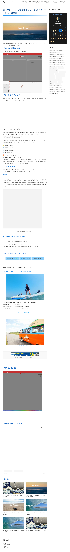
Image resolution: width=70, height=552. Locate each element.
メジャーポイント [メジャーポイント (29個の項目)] (54, 70)
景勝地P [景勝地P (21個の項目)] (52, 89)
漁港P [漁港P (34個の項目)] (58, 89)
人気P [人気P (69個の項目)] (52, 83)
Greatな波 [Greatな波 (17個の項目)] (52, 50)
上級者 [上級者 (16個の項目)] (59, 79)
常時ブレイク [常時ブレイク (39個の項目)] (59, 87)
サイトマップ (7, 549)
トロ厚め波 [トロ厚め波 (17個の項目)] (61, 62)
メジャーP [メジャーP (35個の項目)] (61, 68)
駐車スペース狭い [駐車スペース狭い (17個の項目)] (54, 93)
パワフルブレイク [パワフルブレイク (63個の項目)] (61, 64)
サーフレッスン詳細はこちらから (25, 312)
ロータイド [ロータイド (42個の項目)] (52, 79)
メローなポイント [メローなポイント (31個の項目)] (54, 72)
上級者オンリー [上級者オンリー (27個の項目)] (53, 81)
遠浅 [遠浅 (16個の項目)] (63, 91)
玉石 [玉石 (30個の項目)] (63, 89)
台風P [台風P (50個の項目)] (52, 87)
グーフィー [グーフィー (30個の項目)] (52, 58)
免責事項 (6, 548)
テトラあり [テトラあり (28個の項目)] (60, 60)
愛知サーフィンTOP (38, 258)
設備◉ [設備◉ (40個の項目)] (58, 91)
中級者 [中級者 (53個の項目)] (61, 81)
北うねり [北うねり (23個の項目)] (58, 83)
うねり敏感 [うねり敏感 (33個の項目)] (59, 50)
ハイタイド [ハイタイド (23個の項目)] (52, 64)
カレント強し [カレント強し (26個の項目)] (61, 54)
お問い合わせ (7, 546)
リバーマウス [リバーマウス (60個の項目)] (63, 72)
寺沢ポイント (25, 258)
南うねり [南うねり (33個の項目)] (59, 85)
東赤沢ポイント (12, 258)
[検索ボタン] (4, 2)
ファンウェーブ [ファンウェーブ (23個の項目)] (53, 68)
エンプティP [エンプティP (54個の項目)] (53, 54)
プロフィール (7, 545)
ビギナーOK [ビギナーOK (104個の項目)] (60, 66)
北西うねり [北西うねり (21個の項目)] (52, 85)
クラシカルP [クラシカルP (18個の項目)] (61, 56)
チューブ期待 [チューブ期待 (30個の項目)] (53, 60)
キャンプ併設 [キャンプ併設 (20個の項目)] (53, 56)
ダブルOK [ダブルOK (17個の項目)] (59, 58)
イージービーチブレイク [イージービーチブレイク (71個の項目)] (55, 52)
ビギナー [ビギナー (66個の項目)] (52, 66)
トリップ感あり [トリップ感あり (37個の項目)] (53, 62)
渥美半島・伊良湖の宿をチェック (25, 345)
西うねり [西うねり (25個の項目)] (52, 91)
